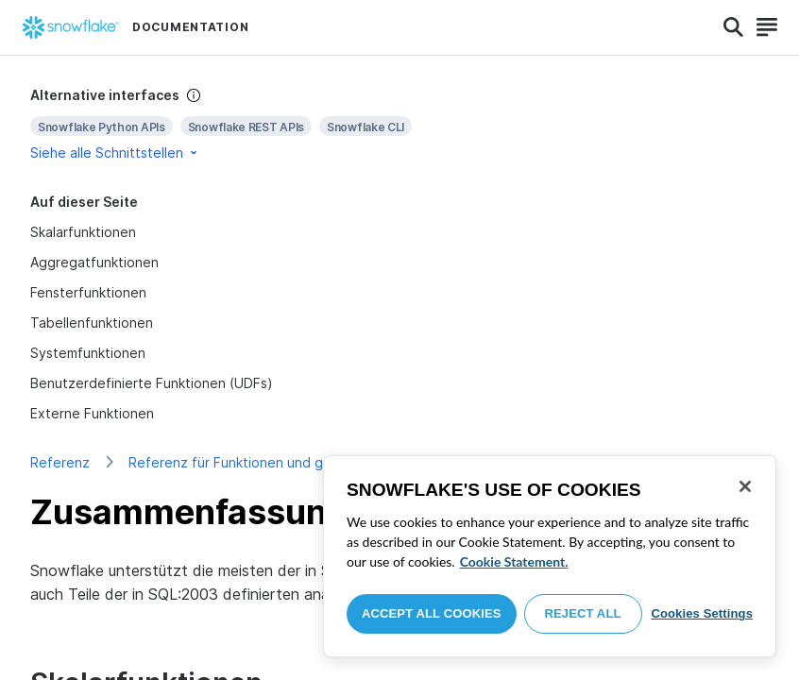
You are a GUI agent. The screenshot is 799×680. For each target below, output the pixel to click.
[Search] (733, 27)
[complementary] (399, 124)
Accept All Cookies (432, 613)
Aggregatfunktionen (94, 262)
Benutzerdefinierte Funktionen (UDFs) (151, 383)
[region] (549, 556)
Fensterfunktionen (88, 292)
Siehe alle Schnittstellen (115, 152)
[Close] (745, 486)
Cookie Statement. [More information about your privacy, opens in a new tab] (514, 561)
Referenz (60, 462)
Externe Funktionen (92, 413)
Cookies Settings (702, 613)
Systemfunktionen (87, 353)
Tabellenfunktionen (91, 322)
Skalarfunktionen (83, 232)
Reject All (583, 613)
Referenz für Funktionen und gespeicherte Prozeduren (303, 462)
